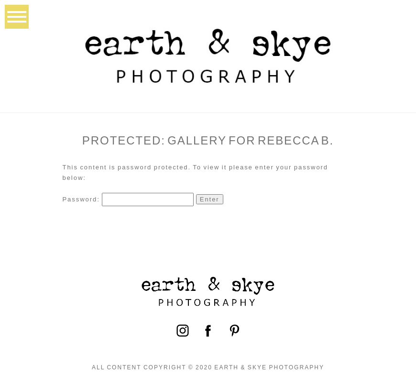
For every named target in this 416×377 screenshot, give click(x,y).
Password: (128, 199)
